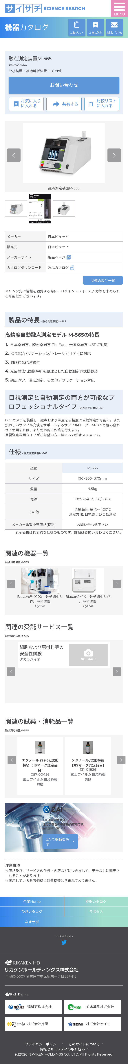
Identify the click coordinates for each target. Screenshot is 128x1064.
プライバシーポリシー (42, 1044)
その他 (56, 71)
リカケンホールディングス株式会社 (41, 966)
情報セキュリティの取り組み (62, 1049)
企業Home (32, 902)
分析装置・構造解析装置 (28, 71)
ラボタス (96, 912)
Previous (13, 155)
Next (114, 155)
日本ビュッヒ (58, 237)
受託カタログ (31, 912)
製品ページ (56, 257)
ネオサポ (32, 922)
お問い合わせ (64, 85)
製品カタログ (58, 268)
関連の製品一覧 (103, 281)
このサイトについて (84, 1044)
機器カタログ (41, 27)
